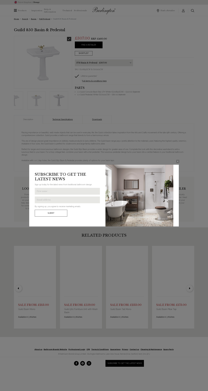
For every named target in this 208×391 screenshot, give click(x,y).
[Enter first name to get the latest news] (67, 191)
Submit (51, 213)
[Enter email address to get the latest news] (67, 199)
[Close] (177, 161)
